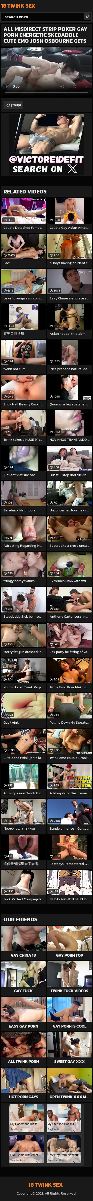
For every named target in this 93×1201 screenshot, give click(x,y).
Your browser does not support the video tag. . (46, 72)
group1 (16, 104)
